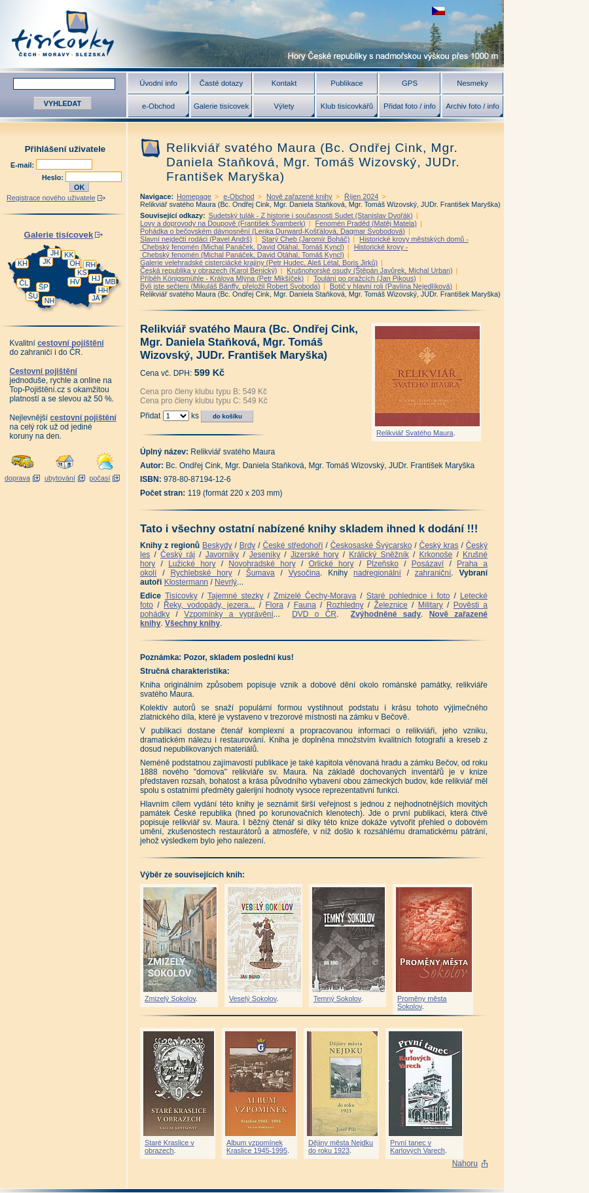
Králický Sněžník (379, 554)
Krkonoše (435, 554)
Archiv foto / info (472, 106)
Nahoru (465, 1163)
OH (74, 263)
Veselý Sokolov (252, 998)
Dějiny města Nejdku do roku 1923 (340, 1146)
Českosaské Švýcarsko (371, 545)
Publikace (346, 83)
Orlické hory (330, 563)
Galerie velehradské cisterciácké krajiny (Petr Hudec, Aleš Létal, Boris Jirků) (259, 262)
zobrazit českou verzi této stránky (438, 11)
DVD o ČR (314, 614)
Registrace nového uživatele (51, 198)
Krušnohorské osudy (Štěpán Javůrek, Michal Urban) (369, 270)
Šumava (260, 573)
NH (50, 300)
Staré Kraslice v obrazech (169, 1146)
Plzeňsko (382, 563)
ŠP (43, 287)
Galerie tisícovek (221, 106)
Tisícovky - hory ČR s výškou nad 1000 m (252, 33)
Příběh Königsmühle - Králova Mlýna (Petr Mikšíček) (222, 278)
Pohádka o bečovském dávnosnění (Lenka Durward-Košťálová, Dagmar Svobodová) (272, 231)
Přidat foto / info (410, 106)
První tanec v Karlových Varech (417, 1146)
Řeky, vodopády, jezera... (209, 605)
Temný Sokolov (337, 998)
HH (103, 290)
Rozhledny (345, 605)
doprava (17, 478)
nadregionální (377, 573)
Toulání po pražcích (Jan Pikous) (364, 278)
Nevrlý (226, 582)
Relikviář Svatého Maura (415, 433)
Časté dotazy (221, 83)
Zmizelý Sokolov (170, 998)
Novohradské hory (261, 563)
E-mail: (23, 165)
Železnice (390, 605)
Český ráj (177, 554)
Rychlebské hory (201, 573)
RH (91, 264)
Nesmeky (472, 83)
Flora (274, 605)
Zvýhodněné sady (386, 614)
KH (22, 263)
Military (430, 605)
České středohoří (293, 545)
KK (68, 255)
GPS (410, 83)
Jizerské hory (315, 554)
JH (54, 253)
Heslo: (53, 177)
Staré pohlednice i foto (408, 595)
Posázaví (428, 563)
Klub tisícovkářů (347, 106)
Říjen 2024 (361, 196)
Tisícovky (181, 595)
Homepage (194, 196)
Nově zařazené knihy (299, 196)
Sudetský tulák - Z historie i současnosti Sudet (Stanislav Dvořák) (311, 215)
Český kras (439, 545)
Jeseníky (264, 554)
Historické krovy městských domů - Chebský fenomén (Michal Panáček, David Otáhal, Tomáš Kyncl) (304, 243)
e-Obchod (158, 106)
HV (75, 281)
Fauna (305, 605)
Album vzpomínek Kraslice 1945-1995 (256, 1146)
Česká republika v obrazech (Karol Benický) (208, 270)
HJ (96, 278)
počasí (100, 478)
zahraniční (433, 573)
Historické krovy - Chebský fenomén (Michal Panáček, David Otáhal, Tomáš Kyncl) (274, 251)
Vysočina (304, 573)
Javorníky (222, 554)
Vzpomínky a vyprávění (229, 614)
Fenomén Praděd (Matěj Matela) (365, 223)
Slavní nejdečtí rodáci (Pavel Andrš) (196, 239)
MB (110, 281)
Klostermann (186, 582)
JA (96, 298)
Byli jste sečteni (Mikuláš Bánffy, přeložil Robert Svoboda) (230, 286)
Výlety (284, 106)
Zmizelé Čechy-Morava (315, 595)
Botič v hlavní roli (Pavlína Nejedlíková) (391, 286)
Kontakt (284, 83)
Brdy (248, 545)
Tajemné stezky (235, 595)
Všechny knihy (192, 623)
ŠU (33, 296)
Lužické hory (191, 563)
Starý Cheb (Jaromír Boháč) (305, 239)
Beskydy (217, 545)
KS (81, 272)
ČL (24, 283)
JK (47, 261)
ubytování (60, 478)
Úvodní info (158, 83)
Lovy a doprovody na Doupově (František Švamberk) (223, 223)
